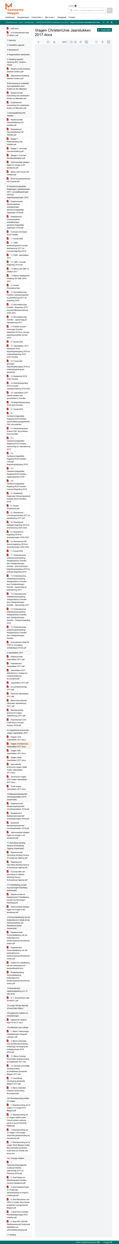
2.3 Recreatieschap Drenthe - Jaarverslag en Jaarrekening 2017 (17, 320)
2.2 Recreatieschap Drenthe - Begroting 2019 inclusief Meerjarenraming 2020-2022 (17, 309)
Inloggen (107, 1242)
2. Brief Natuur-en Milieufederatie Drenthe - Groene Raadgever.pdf (17, 1180)
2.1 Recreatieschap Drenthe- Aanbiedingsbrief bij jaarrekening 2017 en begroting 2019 (17, 296)
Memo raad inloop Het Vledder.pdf (18, 173)
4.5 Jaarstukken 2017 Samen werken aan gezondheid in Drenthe (17, 395)
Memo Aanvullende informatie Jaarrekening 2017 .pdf (17, 703)
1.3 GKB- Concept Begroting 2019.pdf (16, 263)
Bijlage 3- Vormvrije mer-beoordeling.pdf (17, 150)
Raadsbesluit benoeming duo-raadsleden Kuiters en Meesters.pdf (18, 105)
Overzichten (36, 17)
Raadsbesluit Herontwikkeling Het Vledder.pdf (15, 132)
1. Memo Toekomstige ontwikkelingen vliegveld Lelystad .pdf (18, 1034)
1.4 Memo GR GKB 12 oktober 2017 (18, 270)
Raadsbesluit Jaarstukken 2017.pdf (15, 665)
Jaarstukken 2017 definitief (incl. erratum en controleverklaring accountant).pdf (17, 674)
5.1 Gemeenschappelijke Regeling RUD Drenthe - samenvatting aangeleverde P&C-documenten (18, 418)
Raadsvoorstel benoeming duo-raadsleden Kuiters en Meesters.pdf (18, 95)
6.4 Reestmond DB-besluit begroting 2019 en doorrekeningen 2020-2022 (18, 544)
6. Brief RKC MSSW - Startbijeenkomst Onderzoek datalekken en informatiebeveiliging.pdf (18, 1226)
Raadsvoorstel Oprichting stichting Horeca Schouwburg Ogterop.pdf (18, 855)
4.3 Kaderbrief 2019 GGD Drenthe (17, 377)
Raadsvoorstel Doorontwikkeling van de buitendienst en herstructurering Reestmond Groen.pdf (18, 937)
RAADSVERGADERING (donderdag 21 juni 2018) (52, 22)
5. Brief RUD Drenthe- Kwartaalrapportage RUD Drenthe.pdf (18, 1214)
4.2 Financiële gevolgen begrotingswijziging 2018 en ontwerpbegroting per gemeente (18, 366)
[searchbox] (87, 10)
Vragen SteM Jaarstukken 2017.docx (16, 759)
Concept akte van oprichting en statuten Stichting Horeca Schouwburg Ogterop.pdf (17, 876)
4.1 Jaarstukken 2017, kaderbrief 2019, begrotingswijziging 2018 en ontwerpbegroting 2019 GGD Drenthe (18, 351)
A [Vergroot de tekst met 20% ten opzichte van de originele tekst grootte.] (107, 22)
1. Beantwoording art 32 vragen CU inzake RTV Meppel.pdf (18, 1108)
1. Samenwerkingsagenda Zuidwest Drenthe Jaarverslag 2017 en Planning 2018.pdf (16, 1167)
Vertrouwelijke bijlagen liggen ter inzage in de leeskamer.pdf (18, 165)
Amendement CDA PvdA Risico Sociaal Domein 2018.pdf (16, 722)
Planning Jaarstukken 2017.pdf (18, 695)
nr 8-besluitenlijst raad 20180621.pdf (18, 34)
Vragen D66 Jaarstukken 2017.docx (16, 752)
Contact (72, 17)
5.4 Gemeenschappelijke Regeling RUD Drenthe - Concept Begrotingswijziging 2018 (17, 458)
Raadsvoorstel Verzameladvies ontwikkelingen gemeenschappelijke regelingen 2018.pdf (15, 207)
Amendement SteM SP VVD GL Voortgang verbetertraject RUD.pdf (18, 645)
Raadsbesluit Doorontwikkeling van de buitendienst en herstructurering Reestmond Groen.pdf (18, 953)
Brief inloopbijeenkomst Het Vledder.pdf (18, 180)
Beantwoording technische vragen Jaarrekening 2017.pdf (16, 713)
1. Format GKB (15, 239)
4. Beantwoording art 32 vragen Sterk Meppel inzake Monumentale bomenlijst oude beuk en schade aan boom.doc (18, 1147)
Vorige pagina (104, 30)
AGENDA (13, 29)
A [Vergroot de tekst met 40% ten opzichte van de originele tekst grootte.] (111, 22)
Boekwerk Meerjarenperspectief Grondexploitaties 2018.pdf (18, 825)
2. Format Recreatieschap (13, 286)
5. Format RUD (15, 409)
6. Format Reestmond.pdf (13, 507)
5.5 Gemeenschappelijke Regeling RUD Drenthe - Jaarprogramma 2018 (17, 473)
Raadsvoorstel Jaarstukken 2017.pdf (15, 658)
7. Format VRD (15, 551)
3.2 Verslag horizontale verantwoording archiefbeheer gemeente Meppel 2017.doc (18, 1070)
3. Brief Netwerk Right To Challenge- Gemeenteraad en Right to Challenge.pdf (18, 1191)
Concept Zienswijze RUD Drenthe (17, 233)
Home (21, 22)
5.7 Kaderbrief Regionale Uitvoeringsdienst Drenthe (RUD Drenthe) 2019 (18, 497)
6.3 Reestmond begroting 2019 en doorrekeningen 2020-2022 (18, 534)
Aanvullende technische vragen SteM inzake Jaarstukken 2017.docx (17, 768)
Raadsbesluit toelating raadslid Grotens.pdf (18, 77)
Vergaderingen (23, 17)
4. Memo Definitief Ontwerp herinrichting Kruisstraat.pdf (16, 1090)
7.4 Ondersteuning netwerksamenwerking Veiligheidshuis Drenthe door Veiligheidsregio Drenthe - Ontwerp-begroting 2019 (18, 616)
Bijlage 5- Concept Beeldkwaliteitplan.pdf (16, 156)
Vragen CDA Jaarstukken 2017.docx (16, 738)
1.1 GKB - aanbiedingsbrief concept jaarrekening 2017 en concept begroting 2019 (17, 247)
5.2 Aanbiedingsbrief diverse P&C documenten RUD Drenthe (17, 431)
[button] (110, 10)
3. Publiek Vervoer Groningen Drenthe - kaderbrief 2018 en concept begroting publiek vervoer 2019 (18, 332)
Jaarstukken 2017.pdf (17, 683)
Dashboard (10, 17)
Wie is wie (49, 17)
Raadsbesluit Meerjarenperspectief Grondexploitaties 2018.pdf (18, 816)
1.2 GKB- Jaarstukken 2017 (18, 256)
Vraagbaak (61, 17)
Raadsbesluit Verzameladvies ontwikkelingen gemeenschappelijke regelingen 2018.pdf (15, 222)
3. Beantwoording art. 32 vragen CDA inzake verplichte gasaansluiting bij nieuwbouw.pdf (18, 1134)
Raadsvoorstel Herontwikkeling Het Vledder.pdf (15, 122)
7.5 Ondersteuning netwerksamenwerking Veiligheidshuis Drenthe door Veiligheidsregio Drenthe (16, 632)
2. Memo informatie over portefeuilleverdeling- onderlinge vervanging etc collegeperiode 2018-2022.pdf (17, 1046)
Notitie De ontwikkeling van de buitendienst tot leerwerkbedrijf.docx (18, 965)
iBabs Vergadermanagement (87, 1242)
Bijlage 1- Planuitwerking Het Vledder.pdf (14, 141)
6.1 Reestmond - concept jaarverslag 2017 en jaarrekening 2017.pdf (18, 515)
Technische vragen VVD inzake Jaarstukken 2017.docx (17, 779)
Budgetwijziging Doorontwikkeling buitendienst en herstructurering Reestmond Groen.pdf (18, 977)
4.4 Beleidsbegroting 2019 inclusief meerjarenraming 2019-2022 (18, 386)
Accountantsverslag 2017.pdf (17, 688)
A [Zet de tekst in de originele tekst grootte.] (103, 22)
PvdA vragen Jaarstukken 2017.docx (16, 787)
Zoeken (71, 6)
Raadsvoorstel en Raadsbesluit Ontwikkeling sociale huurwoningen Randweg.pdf (18, 898)
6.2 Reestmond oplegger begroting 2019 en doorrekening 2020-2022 (18, 525)
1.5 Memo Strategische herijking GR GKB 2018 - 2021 (18, 278)
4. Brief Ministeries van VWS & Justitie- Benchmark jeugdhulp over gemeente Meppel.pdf (18, 1204)
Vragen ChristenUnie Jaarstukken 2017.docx (17, 745)
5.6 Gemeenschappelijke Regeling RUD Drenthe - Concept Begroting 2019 (17, 485)
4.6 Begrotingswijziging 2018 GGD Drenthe (18, 403)
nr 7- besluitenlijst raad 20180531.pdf (18, 999)
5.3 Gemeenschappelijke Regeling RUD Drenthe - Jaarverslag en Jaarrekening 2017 (18, 443)
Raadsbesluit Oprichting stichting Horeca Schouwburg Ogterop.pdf (18, 865)
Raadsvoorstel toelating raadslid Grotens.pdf (18, 70)
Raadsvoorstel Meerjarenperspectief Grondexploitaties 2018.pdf (18, 806)
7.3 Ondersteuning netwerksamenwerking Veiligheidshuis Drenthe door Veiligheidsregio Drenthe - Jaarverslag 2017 (18, 599)
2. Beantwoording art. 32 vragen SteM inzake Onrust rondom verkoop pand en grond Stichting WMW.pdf (17, 1120)
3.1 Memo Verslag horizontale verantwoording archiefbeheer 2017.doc (18, 1059)
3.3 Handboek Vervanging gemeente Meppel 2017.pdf (16, 1081)
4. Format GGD (15, 342)
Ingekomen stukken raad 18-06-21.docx (17, 1021)
